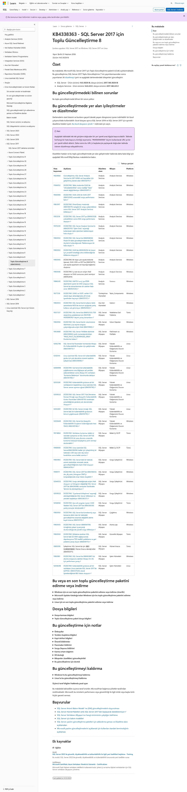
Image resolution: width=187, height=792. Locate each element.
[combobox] (19, 29)
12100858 (57, 503)
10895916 (57, 546)
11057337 (57, 312)
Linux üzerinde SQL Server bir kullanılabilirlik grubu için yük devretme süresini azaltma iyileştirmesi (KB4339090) (80, 358)
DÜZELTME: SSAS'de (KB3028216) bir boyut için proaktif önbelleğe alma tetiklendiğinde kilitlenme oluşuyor (79, 252)
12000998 (57, 368)
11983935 (57, 524)
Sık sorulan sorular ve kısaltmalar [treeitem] (19, 91)
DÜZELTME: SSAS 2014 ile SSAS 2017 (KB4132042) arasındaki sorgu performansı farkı (79, 197)
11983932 (57, 238)
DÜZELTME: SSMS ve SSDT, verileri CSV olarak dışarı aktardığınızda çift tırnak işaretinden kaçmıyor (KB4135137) (78, 295)
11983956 (57, 322)
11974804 (57, 433)
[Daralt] (34, 24)
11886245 (57, 281)
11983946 (57, 272)
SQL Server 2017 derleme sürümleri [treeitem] (21, 148)
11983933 (57, 303)
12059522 (57, 493)
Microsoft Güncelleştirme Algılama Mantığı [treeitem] (19, 104)
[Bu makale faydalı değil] (180, 65)
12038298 (57, 566)
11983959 (57, 534)
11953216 (57, 216)
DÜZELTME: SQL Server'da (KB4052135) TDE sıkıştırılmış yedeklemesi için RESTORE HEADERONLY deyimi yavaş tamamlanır (80, 315)
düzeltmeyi (69, 77)
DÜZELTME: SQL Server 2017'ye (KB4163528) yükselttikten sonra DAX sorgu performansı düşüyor (80, 219)
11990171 (57, 472)
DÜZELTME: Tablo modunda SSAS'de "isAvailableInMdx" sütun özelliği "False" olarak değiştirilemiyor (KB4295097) (78, 187)
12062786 (57, 343)
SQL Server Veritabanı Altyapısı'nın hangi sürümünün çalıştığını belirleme (87, 715)
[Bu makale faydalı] (177, 65)
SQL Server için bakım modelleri (70, 718)
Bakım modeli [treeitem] (11, 117)
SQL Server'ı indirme (175, 9)
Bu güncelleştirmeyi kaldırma (163, 54)
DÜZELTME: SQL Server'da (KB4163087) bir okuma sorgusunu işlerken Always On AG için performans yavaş (79, 558)
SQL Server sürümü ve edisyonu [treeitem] (18, 122)
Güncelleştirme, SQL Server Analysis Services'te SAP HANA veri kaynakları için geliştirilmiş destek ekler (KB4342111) (79, 178)
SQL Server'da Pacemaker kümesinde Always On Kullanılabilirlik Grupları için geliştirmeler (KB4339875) (80, 346)
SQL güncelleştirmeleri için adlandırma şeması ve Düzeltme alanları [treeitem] (21, 111)
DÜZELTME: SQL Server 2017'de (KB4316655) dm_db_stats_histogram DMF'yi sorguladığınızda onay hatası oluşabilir (80, 474)
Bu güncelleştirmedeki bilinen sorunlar (167, 34)
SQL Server (80, 26)
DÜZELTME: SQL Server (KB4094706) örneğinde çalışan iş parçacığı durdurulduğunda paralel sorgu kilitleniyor (79, 527)
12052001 (57, 409)
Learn (55, 26)
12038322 (57, 394)
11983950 (57, 512)
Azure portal (159, 9)
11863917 (57, 204)
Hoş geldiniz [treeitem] (9, 34)
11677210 (57, 293)
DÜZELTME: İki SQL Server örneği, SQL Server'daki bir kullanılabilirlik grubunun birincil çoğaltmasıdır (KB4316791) (78, 411)
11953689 (57, 331)
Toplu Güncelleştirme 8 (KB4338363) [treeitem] (19, 263)
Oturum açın (179, 3)
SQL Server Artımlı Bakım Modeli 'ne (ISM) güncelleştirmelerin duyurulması (88, 708)
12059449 (57, 421)
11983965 (57, 460)
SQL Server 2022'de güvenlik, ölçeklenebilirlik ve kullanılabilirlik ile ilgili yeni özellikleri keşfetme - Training (92, 754)
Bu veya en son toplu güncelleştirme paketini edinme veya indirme (166, 43)
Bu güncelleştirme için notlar (163, 51)
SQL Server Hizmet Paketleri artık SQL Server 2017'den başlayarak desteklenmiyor (91, 711)
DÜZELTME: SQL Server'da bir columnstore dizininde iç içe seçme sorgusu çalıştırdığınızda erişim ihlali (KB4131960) (79, 324)
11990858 (57, 448)
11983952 (57, 250)
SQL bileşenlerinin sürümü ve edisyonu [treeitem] (21, 126)
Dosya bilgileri (158, 47)
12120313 (57, 356)
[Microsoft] (4, 3)
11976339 (57, 226)
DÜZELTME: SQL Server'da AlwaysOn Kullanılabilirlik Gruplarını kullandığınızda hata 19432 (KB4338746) (80, 423)
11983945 (57, 260)
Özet (154, 31)
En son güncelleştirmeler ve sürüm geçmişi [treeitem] (19, 97)
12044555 (57, 481)
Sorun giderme (66, 26)
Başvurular (157, 57)
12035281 (57, 382)
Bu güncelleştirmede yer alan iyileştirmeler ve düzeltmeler (163, 38)
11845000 (57, 195)
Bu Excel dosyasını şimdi (82, 124)
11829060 (57, 176)
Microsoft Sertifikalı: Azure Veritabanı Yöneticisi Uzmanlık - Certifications (79, 764)
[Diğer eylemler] (132, 26)
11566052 (57, 185)
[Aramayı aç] (171, 3)
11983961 (57, 556)
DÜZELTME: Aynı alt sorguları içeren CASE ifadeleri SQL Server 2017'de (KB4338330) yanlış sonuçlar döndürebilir (79, 505)
